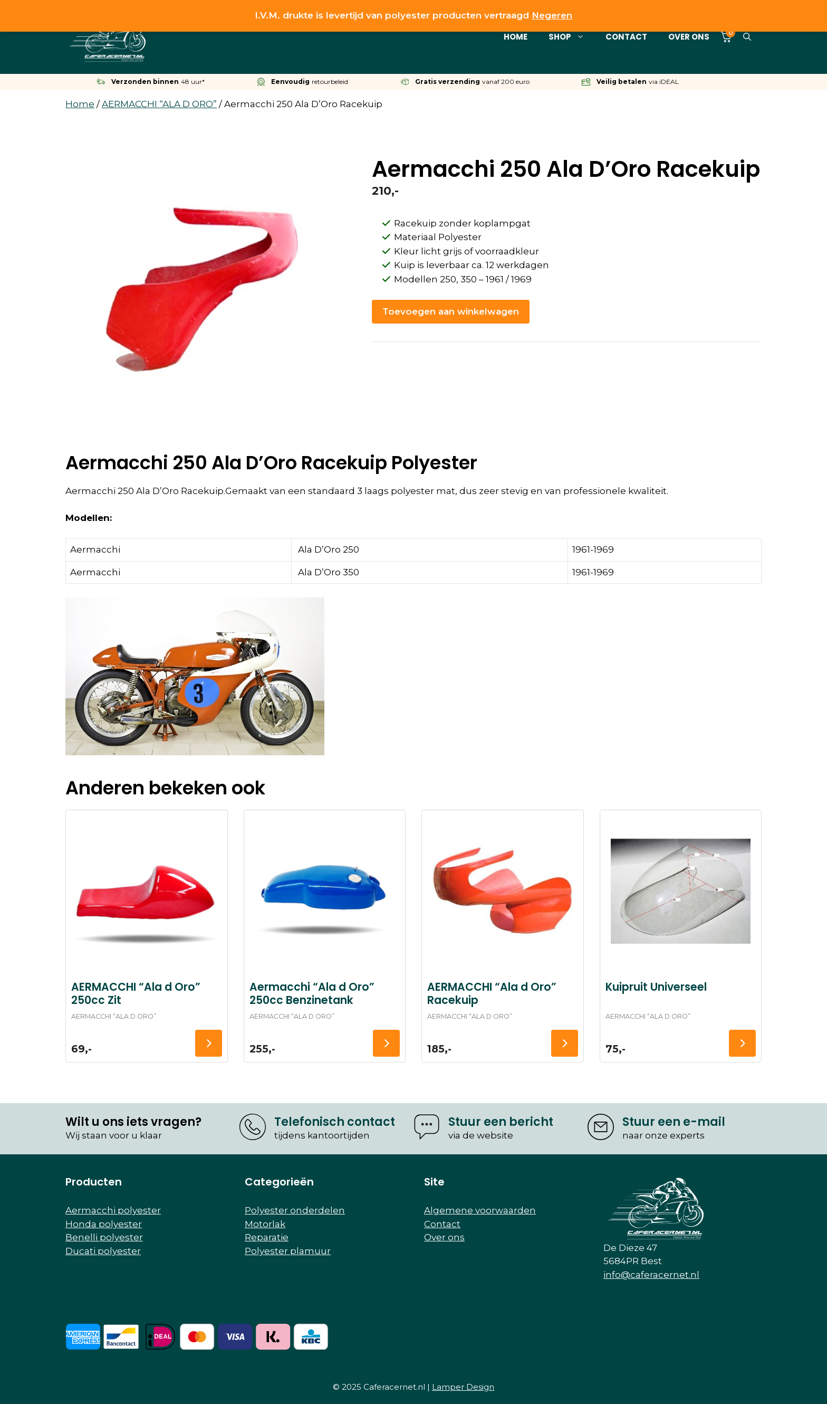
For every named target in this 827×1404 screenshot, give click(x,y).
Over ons (688, 36)
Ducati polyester (103, 1251)
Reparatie (267, 1237)
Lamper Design (463, 1387)
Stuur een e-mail (673, 1122)
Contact (626, 36)
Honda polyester (103, 1224)
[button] (747, 37)
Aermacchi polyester (113, 1210)
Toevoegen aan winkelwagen (450, 311)
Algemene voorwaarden (480, 1210)
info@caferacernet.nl (651, 1274)
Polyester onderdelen (295, 1210)
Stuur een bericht (500, 1122)
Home (515, 36)
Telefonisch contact (334, 1122)
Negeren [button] (552, 15)
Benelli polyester (104, 1237)
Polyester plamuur (288, 1251)
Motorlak (265, 1224)
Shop (572, 37)
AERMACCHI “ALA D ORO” (159, 104)
